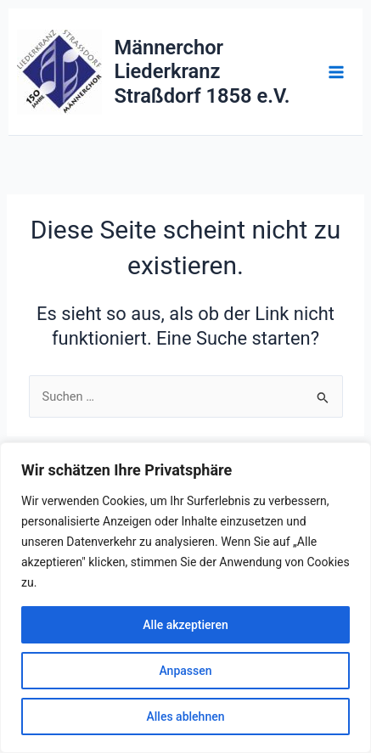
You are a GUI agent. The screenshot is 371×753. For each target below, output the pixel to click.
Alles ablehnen (186, 716)
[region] (185, 597)
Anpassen (185, 670)
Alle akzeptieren (185, 625)
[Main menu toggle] (336, 72)
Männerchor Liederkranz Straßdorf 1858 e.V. (202, 72)
